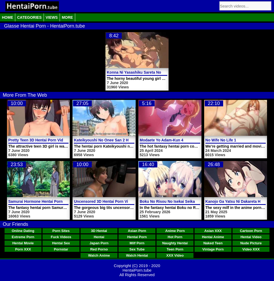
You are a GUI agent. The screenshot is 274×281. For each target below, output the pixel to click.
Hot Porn (175, 237)
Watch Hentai (137, 255)
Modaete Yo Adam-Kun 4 (161, 140)
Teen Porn (175, 249)
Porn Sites (61, 231)
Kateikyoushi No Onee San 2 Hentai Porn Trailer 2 (118, 140)
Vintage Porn (213, 249)
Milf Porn (137, 243)
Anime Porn (175, 231)
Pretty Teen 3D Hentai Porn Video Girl (41, 140)
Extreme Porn (23, 237)
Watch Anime (99, 255)
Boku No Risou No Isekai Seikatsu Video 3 (177, 201)
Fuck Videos (61, 237)
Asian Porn (137, 231)
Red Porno (99, 249)
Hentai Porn (137, 237)
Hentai (99, 237)
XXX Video (175, 255)
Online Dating (23, 231)
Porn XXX (23, 249)
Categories (29, 17)
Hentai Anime (213, 237)
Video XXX (251, 249)
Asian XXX (213, 231)
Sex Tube (137, 249)
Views (52, 17)
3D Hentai (99, 231)
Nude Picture (251, 243)
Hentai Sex (61, 243)
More (67, 17)
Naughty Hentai (175, 243)
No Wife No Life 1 (221, 140)
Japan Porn (99, 243)
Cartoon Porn (251, 231)
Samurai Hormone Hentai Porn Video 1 (42, 201)
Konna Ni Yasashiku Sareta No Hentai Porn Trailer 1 (153, 72)
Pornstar (61, 249)
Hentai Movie (23, 243)
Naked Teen (213, 243)
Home (7, 17)
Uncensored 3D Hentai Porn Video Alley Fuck (114, 201)
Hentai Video (251, 237)
